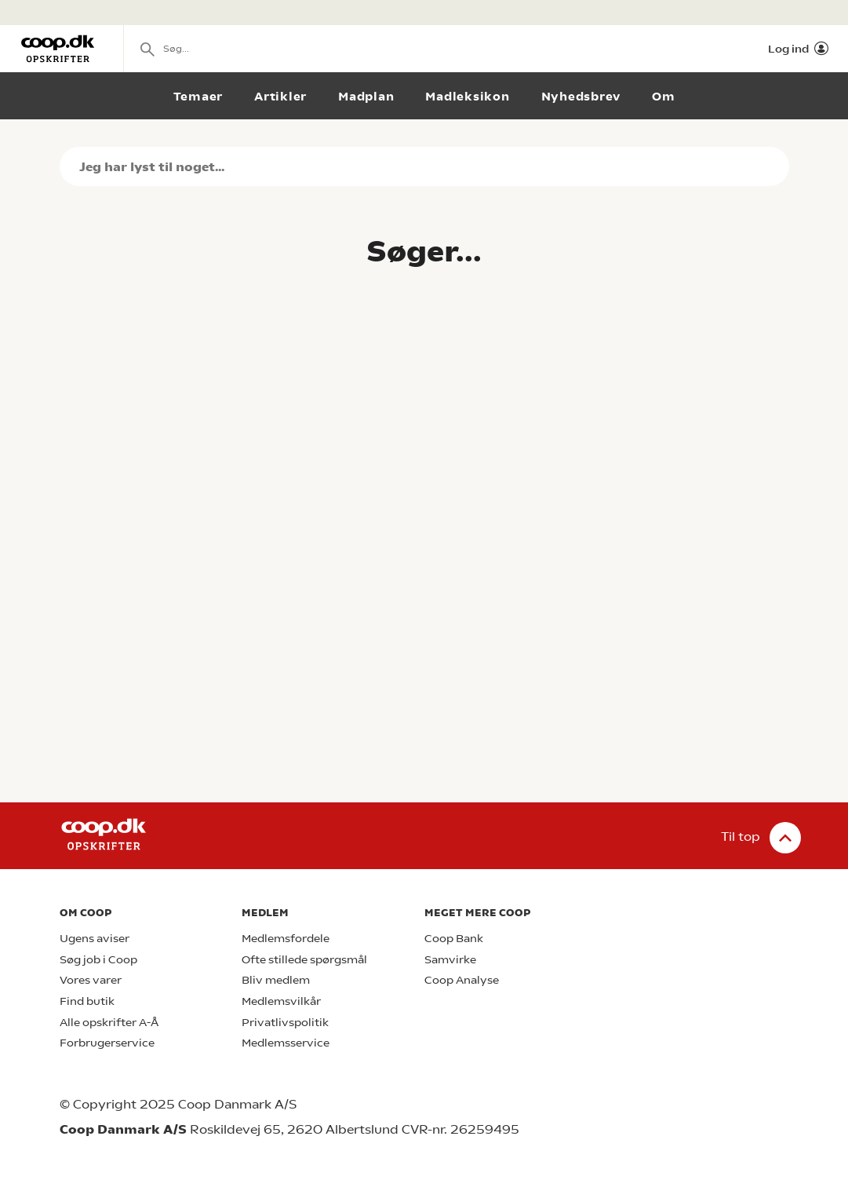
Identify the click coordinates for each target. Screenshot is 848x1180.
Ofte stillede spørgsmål (304, 959)
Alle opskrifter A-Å (109, 1022)
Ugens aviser (94, 938)
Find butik (87, 1001)
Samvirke (450, 959)
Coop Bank (453, 938)
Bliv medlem (276, 980)
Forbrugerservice (107, 1043)
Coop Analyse (461, 980)
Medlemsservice (285, 1043)
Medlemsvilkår (281, 1001)
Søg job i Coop (98, 959)
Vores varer (91, 980)
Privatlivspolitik (285, 1022)
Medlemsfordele (285, 938)
